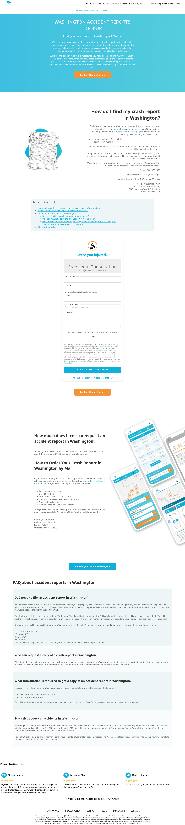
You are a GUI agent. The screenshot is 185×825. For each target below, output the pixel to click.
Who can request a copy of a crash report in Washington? (68, 218)
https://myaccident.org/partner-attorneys (126, 816)
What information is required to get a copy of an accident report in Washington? (79, 221)
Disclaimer (119, 810)
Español (135, 810)
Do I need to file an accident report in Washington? (65, 216)
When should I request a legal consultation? (92, 377)
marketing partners (106, 347)
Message (69, 313)
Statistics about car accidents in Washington (62, 224)
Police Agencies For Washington (92, 566)
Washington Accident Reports (97, 10)
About (178, 3)
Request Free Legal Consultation (160, 3)
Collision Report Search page (127, 131)
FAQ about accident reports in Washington (57, 213)
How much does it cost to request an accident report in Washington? (69, 208)
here (127, 616)
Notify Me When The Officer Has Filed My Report (126, 3)
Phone (68, 285)
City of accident (72, 304)
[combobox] (92, 307)
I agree (93, 337)
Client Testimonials (46, 227)
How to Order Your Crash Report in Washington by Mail (63, 210)
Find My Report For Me (95, 3)
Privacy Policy (72, 810)
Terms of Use (68, 363)
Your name (70, 276)
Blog (104, 810)
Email (68, 296)
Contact (91, 810)
